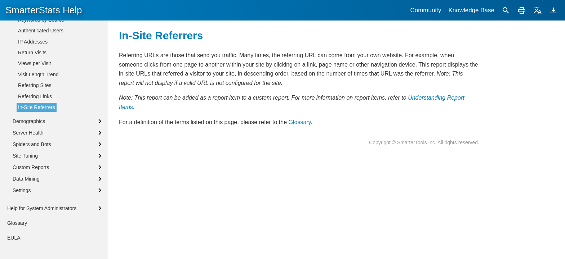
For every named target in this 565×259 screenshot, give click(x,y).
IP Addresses (33, 74)
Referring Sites (35, 118)
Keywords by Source (41, 52)
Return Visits (32, 85)
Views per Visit (34, 96)
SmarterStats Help (43, 10)
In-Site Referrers (36, 139)
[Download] (553, 10)
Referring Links (35, 129)
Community (425, 10)
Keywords (29, 41)
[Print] (522, 10)
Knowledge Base (471, 10)
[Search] (506, 10)
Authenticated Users (40, 63)
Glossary (299, 122)
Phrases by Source (39, 30)
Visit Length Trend (38, 107)
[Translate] (538, 10)
